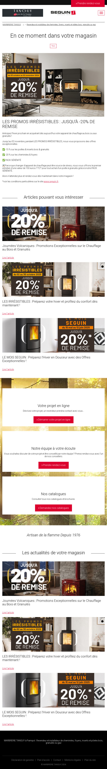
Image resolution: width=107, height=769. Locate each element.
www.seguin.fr (51, 181)
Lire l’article (8, 257)
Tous (53, 46)
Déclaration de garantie (22, 760)
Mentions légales (73, 760)
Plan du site (90, 760)
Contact (57, 760)
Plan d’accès (43, 760)
